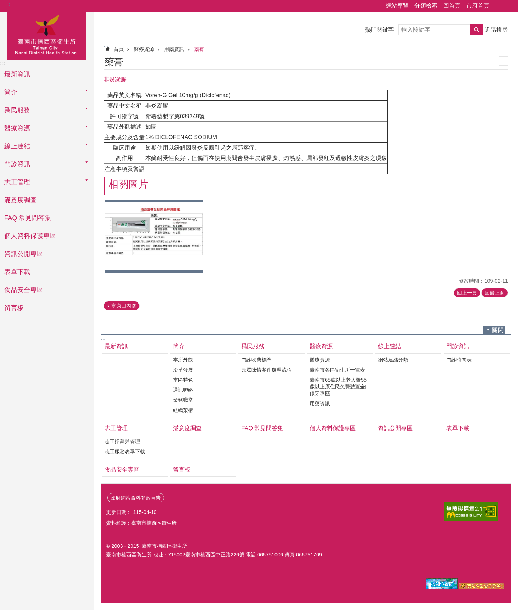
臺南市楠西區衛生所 (46, 35)
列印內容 (503, 61)
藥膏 (199, 49)
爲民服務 (252, 346)
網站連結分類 (393, 360)
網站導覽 (397, 6)
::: (7, 4)
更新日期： (118, 512)
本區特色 (183, 380)
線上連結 (389, 346)
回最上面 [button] (495, 293)
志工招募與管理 (122, 441)
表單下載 (17, 272)
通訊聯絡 (183, 390)
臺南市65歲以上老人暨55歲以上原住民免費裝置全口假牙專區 (340, 386)
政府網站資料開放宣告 (135, 498)
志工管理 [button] (17, 182)
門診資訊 (457, 346)
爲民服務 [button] (17, 110)
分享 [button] (498, 6)
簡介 (179, 346)
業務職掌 (183, 400)
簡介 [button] (10, 92)
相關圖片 (128, 184)
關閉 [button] (498, 330)
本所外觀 (183, 360)
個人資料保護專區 (30, 236)
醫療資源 (144, 49)
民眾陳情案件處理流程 (266, 370)
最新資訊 (17, 74)
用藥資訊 (174, 49)
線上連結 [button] (17, 146)
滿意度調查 (20, 200)
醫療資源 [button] (17, 128)
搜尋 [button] (476, 29)
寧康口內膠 (123, 306)
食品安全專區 (23, 289)
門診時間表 (459, 360)
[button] (154, 236)
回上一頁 (467, 293)
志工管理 (116, 428)
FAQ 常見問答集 (27, 218)
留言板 (14, 307)
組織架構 (183, 410)
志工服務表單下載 (125, 451)
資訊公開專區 (23, 254)
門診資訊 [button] (17, 164)
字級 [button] (508, 6)
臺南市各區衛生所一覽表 (337, 370)
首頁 (119, 49)
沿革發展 (183, 370)
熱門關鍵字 (379, 30)
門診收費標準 (256, 360)
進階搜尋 (496, 30)
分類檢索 (425, 6)
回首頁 (451, 6)
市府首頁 (477, 6)
